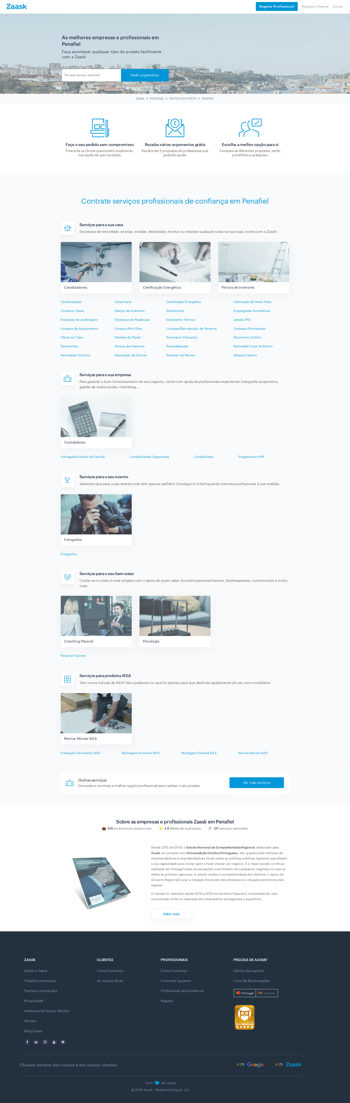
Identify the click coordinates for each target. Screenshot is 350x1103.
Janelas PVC (242, 319)
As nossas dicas (110, 981)
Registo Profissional (276, 6)
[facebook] (27, 1042)
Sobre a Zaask (35, 971)
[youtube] (54, 1042)
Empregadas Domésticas (251, 311)
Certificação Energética (183, 302)
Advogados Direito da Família (83, 457)
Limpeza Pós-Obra (128, 328)
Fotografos (69, 554)
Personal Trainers (73, 655)
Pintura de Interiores (129, 346)
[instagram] (45, 1042)
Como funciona (110, 971)
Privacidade (33, 1001)
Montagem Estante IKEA (199, 753)
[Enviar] (91, 75)
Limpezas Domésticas (249, 328)
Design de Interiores (129, 311)
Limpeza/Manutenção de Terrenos (191, 328)
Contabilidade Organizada (149, 457)
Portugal (247, 993)
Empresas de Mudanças (132, 319)
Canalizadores (71, 302)
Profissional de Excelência (182, 991)
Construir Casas (72, 311)
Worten (30, 1021)
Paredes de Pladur (128, 337)
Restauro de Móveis (180, 355)
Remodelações (177, 346)
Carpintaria (123, 302)
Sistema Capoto (245, 355)
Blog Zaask (33, 1031)
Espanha (269, 993)
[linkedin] (36, 1042)
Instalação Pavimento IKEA (80, 753)
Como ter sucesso (176, 981)
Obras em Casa (72, 337)
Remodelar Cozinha (75, 355)
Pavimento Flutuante (181, 337)
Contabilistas (203, 457)
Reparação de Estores (131, 355)
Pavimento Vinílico (247, 337)
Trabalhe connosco (40, 981)
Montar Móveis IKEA (253, 753)
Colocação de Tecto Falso (252, 302)
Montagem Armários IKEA (141, 753)
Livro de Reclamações (251, 981)
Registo (167, 1001)
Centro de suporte (248, 971)
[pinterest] (63, 1042)
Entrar (338, 6)
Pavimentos (69, 346)
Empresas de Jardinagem (79, 319)
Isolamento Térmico (181, 319)
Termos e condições (40, 991)
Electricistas (175, 311)
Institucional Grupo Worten (46, 1011)
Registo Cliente (315, 6)
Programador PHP (251, 457)
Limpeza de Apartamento (79, 328)
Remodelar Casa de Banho (253, 346)
